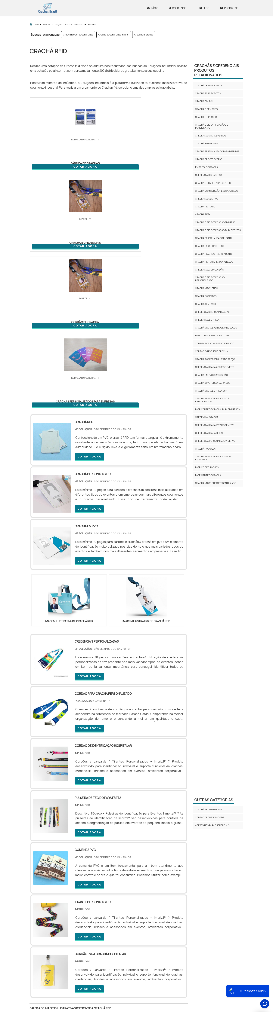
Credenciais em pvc (206, 198)
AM (153, 916)
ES (68, 916)
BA (121, 916)
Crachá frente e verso (208, 159)
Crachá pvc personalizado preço (215, 359)
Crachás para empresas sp (211, 390)
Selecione (38, 916)
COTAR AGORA (49, 165)
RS (103, 916)
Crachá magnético (206, 288)
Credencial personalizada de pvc (215, 440)
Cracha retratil (205, 206)
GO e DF (141, 916)
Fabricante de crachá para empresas (217, 409)
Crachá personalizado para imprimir (217, 151)
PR (86, 916)
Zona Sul (94, 948)
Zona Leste (110, 948)
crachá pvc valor (205, 448)
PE (112, 916)
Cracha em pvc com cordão (211, 375)
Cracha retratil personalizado (78, 34)
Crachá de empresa (207, 109)
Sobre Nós (177, 8)
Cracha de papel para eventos (213, 183)
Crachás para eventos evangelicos (216, 327)
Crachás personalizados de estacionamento (212, 400)
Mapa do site (202, 984)
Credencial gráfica (143, 34)
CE (130, 916)
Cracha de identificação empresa (215, 222)
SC (94, 916)
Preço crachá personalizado (212, 335)
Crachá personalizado (209, 85)
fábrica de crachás (207, 467)
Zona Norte (60, 948)
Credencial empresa (207, 319)
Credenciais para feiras (209, 433)
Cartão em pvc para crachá (211, 351)
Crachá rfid (202, 214)
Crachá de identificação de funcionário (211, 126)
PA (162, 916)
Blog (204, 8)
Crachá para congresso (209, 246)
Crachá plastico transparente (213, 253)
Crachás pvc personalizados (212, 382)
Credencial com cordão (209, 269)
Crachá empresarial (207, 143)
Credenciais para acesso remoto (214, 367)
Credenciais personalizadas (212, 311)
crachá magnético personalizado (215, 483)
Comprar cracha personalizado (214, 343)
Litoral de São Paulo (155, 948)
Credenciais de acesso (208, 175)
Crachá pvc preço (205, 296)
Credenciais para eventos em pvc (214, 425)
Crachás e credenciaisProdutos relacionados (216, 70)
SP (77, 916)
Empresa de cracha (207, 167)
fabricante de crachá (208, 475)
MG (59, 916)
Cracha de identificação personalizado (210, 279)
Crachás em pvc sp (206, 304)
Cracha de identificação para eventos (218, 230)
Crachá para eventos (208, 93)
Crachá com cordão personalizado (216, 190)
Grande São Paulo (131, 948)
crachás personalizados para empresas (213, 458)
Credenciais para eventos (210, 135)
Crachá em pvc (204, 101)
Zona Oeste (77, 948)
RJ (50, 916)
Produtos (229, 8)
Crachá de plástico (206, 117)
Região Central (40, 948)
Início (152, 8)
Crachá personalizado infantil (113, 34)
